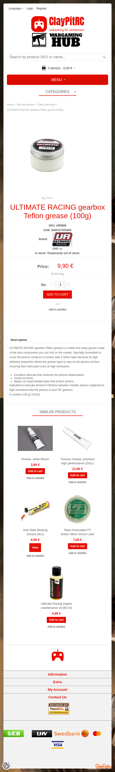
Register (41, 8)
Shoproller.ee (103, 766)
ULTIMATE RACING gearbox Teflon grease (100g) (35, 109)
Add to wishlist (57, 309)
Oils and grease (26, 104)
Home (10, 104)
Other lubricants (47, 104)
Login (29, 8)
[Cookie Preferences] (6, 765)
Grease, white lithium (35, 459)
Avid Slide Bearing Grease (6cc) (35, 532)
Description (19, 340)
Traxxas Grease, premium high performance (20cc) (77, 461)
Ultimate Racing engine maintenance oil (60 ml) (56, 605)
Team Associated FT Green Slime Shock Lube (77, 532)
